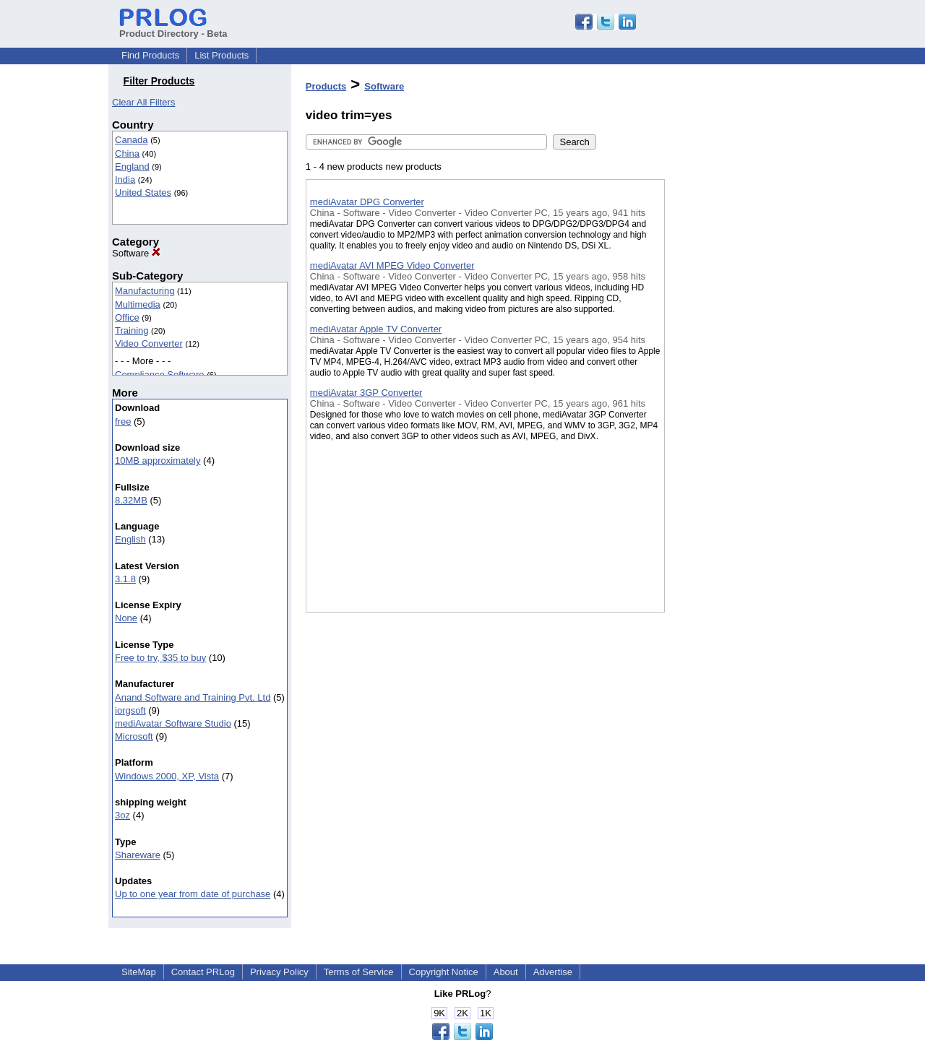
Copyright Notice (443, 971)
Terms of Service (359, 971)
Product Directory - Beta (173, 28)
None (126, 618)
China (127, 153)
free (123, 421)
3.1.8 (125, 579)
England (132, 166)
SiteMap (138, 971)
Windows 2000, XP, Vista (167, 776)
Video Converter (149, 343)
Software (136, 253)
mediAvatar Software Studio (173, 723)
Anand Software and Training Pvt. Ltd (192, 697)
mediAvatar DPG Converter (367, 201)
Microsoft (134, 736)
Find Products (150, 55)
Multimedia (137, 304)
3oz (122, 815)
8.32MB (131, 500)
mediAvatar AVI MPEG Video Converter (392, 265)
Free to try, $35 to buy (160, 657)
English (130, 539)
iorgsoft (130, 710)
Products (326, 86)
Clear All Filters (143, 102)
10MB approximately (158, 460)
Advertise (552, 971)
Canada (131, 139)
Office (127, 317)
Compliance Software (160, 374)
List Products (221, 55)
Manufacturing (144, 290)
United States (143, 192)
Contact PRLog (203, 971)
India (125, 179)
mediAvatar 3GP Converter (366, 392)
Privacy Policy (279, 971)
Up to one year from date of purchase (192, 893)
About (506, 971)
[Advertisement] (737, 375)
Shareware (137, 854)
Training (131, 330)
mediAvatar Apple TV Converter (376, 329)
